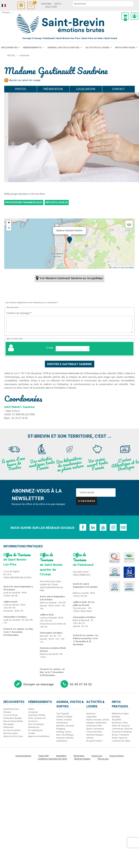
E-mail (50, 348)
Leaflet (113, 268)
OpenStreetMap (127, 268)
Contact (118, 89)
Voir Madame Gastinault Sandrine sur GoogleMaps (71, 278)
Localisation (85, 89)
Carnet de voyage (34, 3)
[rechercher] (103, 3)
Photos (20, 89)
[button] (125, 16)
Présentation (53, 89)
